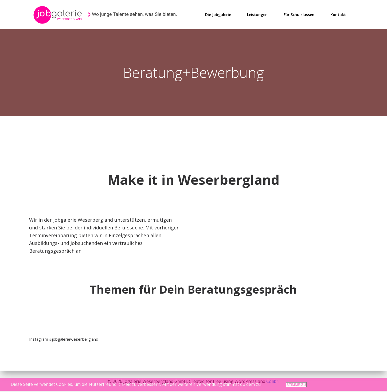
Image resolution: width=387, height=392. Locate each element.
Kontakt (338, 14)
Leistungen (257, 14)
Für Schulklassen (299, 14)
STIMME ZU (296, 385)
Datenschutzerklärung (353, 384)
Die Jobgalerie (218, 14)
